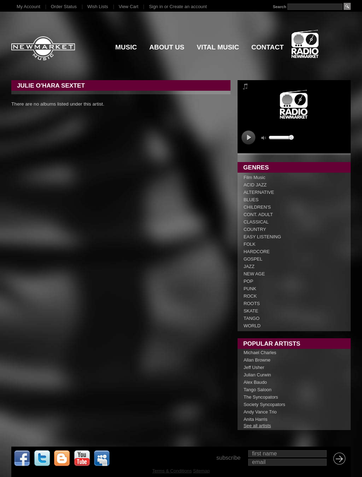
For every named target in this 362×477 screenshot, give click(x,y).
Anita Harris (255, 419)
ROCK (250, 296)
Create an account (188, 6)
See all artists (257, 425)
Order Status (64, 6)
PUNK (250, 288)
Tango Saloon (258, 389)
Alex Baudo (255, 382)
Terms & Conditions (172, 470)
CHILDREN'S (257, 207)
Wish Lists (97, 6)
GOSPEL (253, 259)
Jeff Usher (254, 367)
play (248, 137)
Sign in (156, 6)
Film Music (254, 177)
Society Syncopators (264, 404)
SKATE (251, 311)
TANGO (251, 318)
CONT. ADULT (258, 214)
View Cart (129, 6)
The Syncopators (261, 397)
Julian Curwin (257, 374)
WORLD (252, 325)
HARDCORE (257, 251)
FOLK (250, 244)
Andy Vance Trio (260, 412)
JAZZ (249, 266)
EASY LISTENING (262, 236)
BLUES (251, 199)
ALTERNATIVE (259, 192)
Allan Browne (257, 360)
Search (279, 7)
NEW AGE (254, 273)
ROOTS (252, 303)
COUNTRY (255, 229)
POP (248, 281)
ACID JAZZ (255, 184)
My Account (28, 6)
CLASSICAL (256, 222)
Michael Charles (260, 352)
